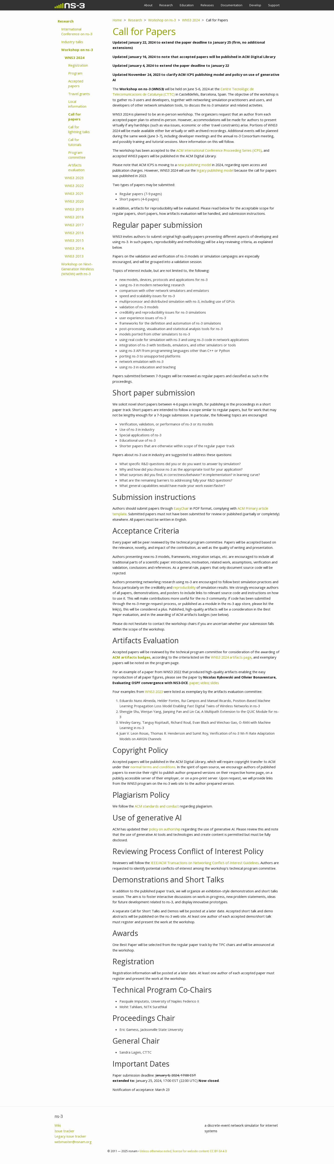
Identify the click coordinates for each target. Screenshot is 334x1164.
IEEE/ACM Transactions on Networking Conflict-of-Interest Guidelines (205, 862)
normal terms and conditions (153, 767)
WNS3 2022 (74, 185)
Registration (78, 65)
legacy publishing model (215, 170)
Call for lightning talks (79, 129)
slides (214, 682)
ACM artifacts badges (131, 657)
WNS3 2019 (74, 209)
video (204, 682)
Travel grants (79, 93)
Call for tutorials (74, 142)
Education (187, 5)
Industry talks (72, 41)
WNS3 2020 (74, 201)
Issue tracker (64, 1131)
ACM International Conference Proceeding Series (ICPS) (219, 150)
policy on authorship (164, 829)
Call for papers (74, 116)
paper (194, 682)
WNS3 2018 (74, 217)
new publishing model (194, 164)
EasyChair (181, 508)
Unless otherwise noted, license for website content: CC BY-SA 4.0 (183, 1151)
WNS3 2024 (74, 57)
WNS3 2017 (74, 224)
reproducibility (184, 587)
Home (117, 20)
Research (166, 5)
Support (273, 5)
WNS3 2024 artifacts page (231, 657)
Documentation (231, 5)
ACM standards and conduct (157, 806)
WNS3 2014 (74, 248)
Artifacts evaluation (76, 167)
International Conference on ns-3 (77, 31)
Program (75, 73)
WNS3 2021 (74, 193)
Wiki (58, 1125)
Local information (77, 104)
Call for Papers (217, 20)
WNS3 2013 (74, 256)
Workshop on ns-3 (77, 49)
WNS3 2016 (74, 232)
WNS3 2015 (74, 240)
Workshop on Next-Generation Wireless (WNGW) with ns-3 (77, 269)
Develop (255, 5)
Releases (207, 5)
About (148, 5)
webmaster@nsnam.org (73, 1141)
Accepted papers (75, 83)
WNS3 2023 (74, 177)
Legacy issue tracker (70, 1136)
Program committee (77, 155)
